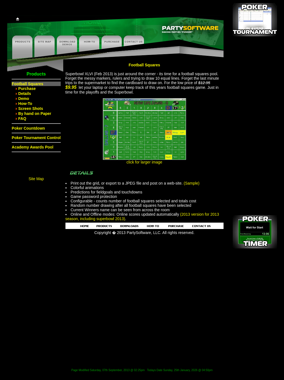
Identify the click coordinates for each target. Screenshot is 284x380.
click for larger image (144, 160)
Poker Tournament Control (36, 137)
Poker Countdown (28, 128)
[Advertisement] (255, 128)
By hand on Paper (34, 113)
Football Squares (27, 84)
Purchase (27, 88)
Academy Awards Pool (32, 147)
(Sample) (191, 183)
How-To (25, 103)
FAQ (22, 118)
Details (24, 93)
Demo (23, 98)
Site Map (36, 179)
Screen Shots (30, 108)
